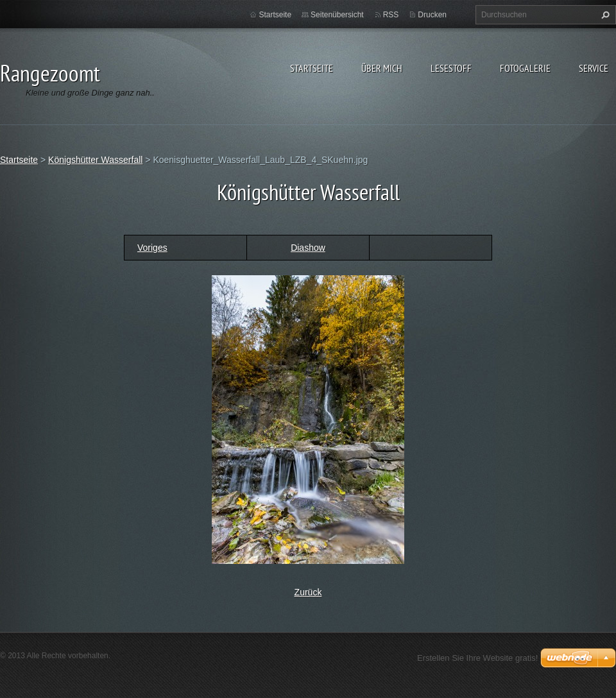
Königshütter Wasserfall (95, 160)
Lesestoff (451, 68)
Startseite (311, 68)
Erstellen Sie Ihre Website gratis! (477, 658)
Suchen (603, 14)
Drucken (432, 14)
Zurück (308, 592)
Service (593, 68)
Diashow (308, 248)
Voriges (152, 248)
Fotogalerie (525, 68)
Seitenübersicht (337, 14)
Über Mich (381, 68)
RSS (391, 14)
